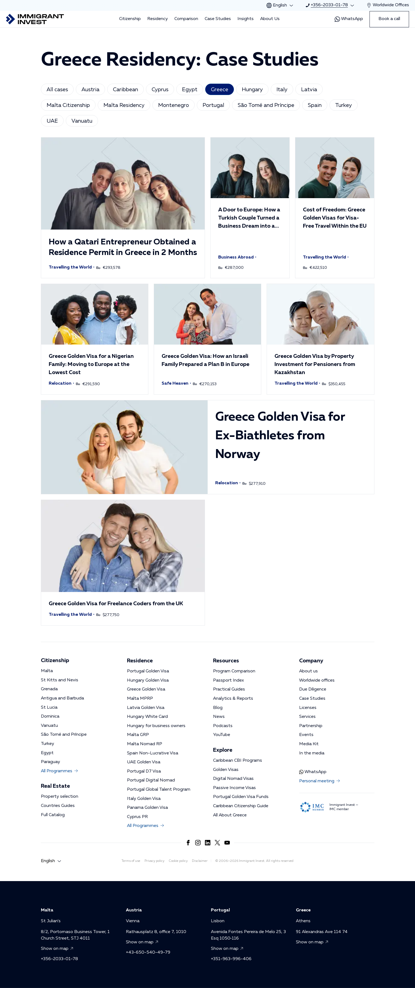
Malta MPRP (140, 698)
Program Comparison (234, 671)
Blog (218, 708)
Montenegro (173, 105)
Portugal (213, 105)
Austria (90, 89)
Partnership (310, 726)
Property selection (59, 796)
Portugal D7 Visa (144, 771)
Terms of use (131, 861)
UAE (52, 121)
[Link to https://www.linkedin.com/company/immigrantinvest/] (207, 842)
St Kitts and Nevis (59, 680)
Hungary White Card (147, 717)
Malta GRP (138, 735)
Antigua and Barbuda (62, 698)
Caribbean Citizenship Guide (240, 806)
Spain (315, 105)
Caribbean (125, 89)
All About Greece (230, 815)
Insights (245, 19)
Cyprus (160, 89)
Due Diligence (312, 689)
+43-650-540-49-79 (148, 952)
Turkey (343, 105)
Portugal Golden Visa (148, 671)
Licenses (307, 708)
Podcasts (223, 726)
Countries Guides (58, 806)
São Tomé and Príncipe (266, 105)
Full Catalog (53, 815)
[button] (123, 207)
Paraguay (50, 762)
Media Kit (309, 744)
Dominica (50, 716)
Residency (157, 19)
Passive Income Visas (234, 788)
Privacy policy (154, 861)
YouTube (221, 735)
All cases (57, 89)
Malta (47, 671)
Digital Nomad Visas (233, 779)
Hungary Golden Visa (148, 680)
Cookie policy (178, 861)
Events (306, 735)
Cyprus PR (137, 817)
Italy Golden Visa (144, 799)
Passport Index (228, 680)
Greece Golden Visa (146, 689)
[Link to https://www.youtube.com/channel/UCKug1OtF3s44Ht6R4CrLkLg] (227, 842)
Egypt (189, 89)
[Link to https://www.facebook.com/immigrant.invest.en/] (188, 842)
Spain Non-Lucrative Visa (152, 753)
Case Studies (218, 19)
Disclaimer (200, 861)
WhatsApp (349, 19)
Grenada (49, 689)
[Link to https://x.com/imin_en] (217, 842)
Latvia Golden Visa (145, 708)
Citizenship (130, 19)
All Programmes (60, 771)
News (219, 717)
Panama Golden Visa (147, 808)
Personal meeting (320, 781)
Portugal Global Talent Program (158, 789)
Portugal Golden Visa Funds (241, 797)
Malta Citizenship (68, 105)
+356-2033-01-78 (59, 959)
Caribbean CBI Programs (237, 760)
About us (308, 671)
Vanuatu (81, 121)
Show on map (58, 949)
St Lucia (49, 707)
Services (307, 717)
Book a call (389, 19)
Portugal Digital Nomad (151, 780)
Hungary (252, 89)
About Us (270, 19)
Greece (219, 89)
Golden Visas (225, 770)
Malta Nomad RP (144, 744)
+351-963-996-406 (231, 959)
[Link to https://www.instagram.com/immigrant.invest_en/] (198, 842)
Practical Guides (229, 689)
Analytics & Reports (233, 698)
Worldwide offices (317, 680)
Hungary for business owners (156, 726)
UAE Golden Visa (143, 762)
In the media (311, 753)
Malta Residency (124, 105)
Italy (281, 89)
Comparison (186, 19)
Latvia (309, 89)
